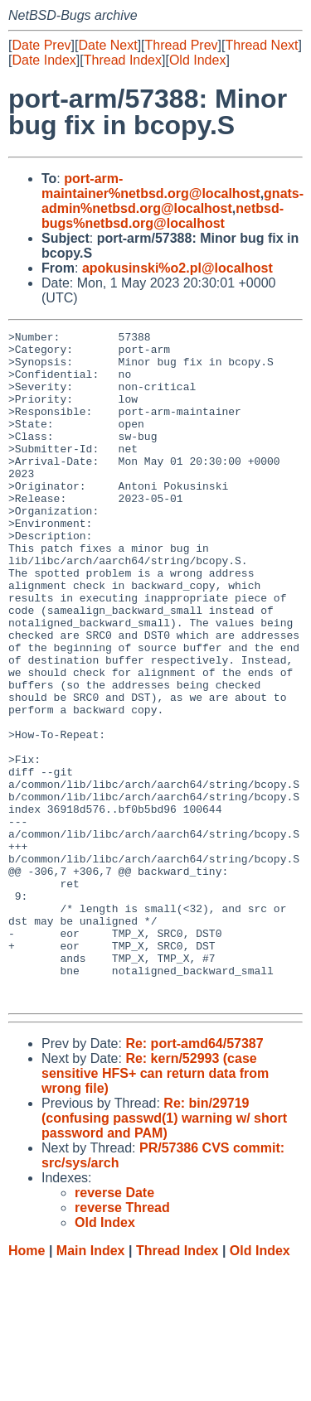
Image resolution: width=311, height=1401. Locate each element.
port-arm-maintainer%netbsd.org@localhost (150, 186)
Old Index (197, 60)
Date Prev (41, 45)
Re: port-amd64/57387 (194, 1178)
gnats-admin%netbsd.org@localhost (172, 200)
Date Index (43, 60)
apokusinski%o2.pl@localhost (177, 268)
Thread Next (261, 45)
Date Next (107, 45)
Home (26, 1385)
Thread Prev (181, 45)
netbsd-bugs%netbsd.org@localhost (162, 215)
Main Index (90, 1385)
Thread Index (123, 60)
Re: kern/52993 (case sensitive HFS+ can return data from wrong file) (155, 1207)
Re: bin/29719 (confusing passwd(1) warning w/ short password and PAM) (164, 1252)
